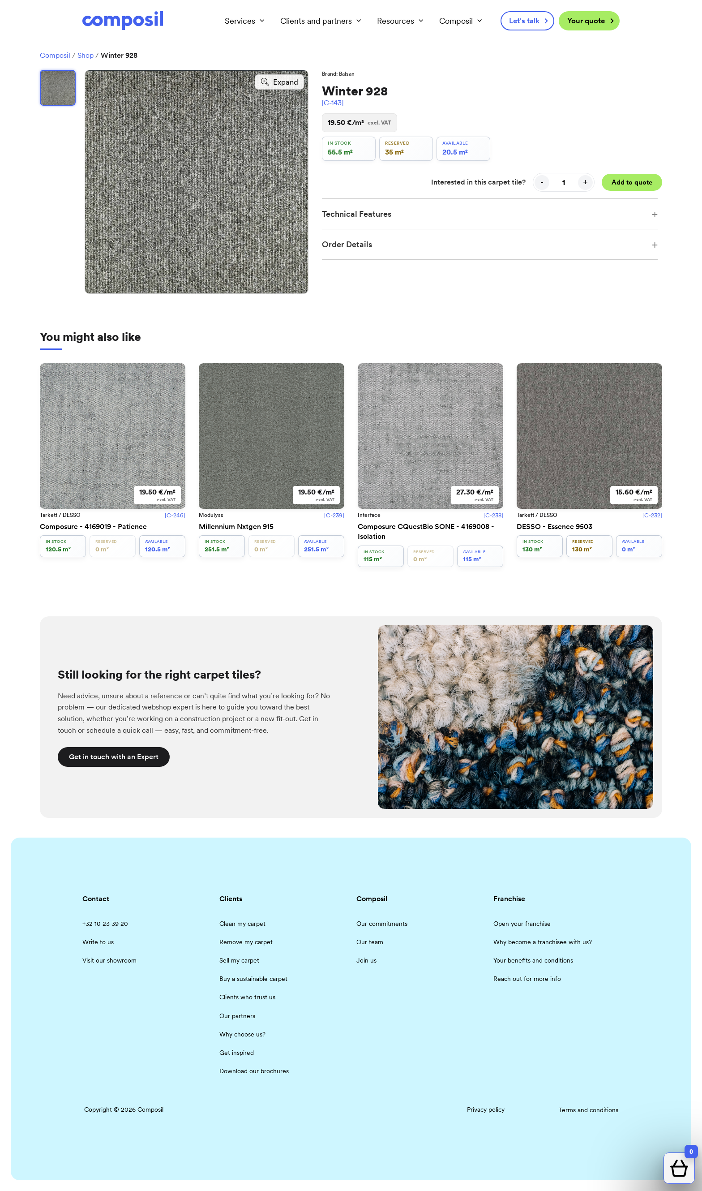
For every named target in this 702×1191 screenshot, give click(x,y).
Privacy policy (486, 1109)
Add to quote (632, 182)
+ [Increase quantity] (585, 182)
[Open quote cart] (679, 1168)
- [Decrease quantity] (542, 182)
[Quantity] (563, 182)
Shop (85, 55)
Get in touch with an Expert (113, 756)
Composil (55, 55)
